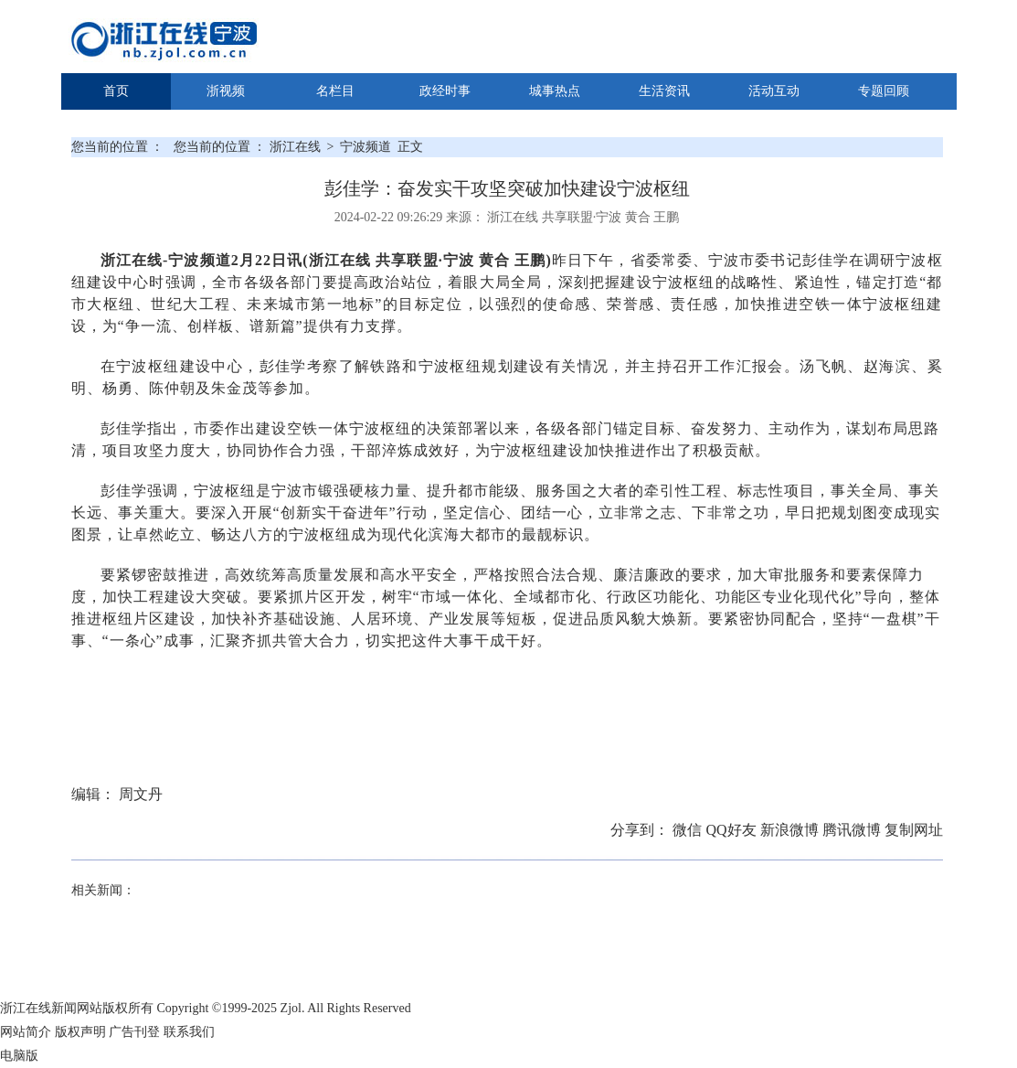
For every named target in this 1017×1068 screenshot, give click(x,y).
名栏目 (335, 91)
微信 (689, 830)
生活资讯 (664, 91)
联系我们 (189, 1032)
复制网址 (914, 830)
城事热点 (554, 91)
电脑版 (19, 1056)
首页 (116, 91)
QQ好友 (732, 830)
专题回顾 (883, 91)
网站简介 (25, 1032)
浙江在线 (297, 147)
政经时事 (445, 91)
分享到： (641, 830)
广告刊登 (134, 1032)
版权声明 (80, 1032)
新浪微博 (791, 830)
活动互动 (774, 91)
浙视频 (226, 91)
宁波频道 (365, 147)
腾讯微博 (853, 830)
